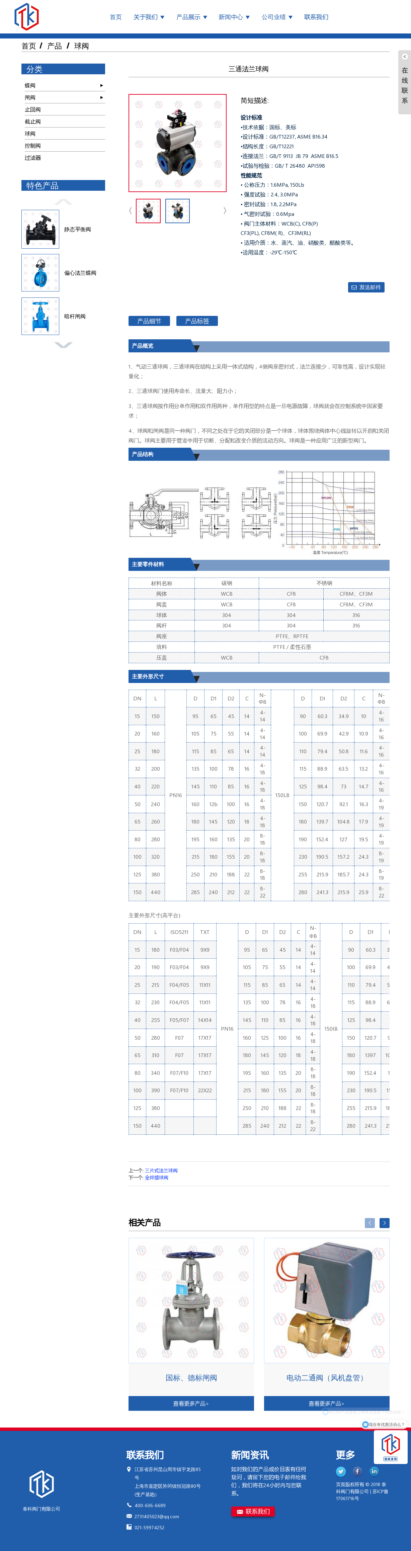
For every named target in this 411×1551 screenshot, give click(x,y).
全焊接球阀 (156, 1177)
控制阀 (33, 145)
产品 (54, 45)
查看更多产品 (191, 1403)
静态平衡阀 (77, 229)
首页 (116, 17)
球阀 (81, 45)
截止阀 (33, 121)
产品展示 (191, 17)
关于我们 (149, 17)
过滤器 (33, 157)
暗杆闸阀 (75, 316)
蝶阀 (30, 85)
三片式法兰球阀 (161, 1170)
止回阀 (33, 109)
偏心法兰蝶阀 (80, 272)
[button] (63, 201)
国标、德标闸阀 (191, 1377)
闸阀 (30, 97)
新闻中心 (234, 17)
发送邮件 (370, 286)
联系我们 (316, 17)
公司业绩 (277, 17)
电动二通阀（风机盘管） (326, 1377)
